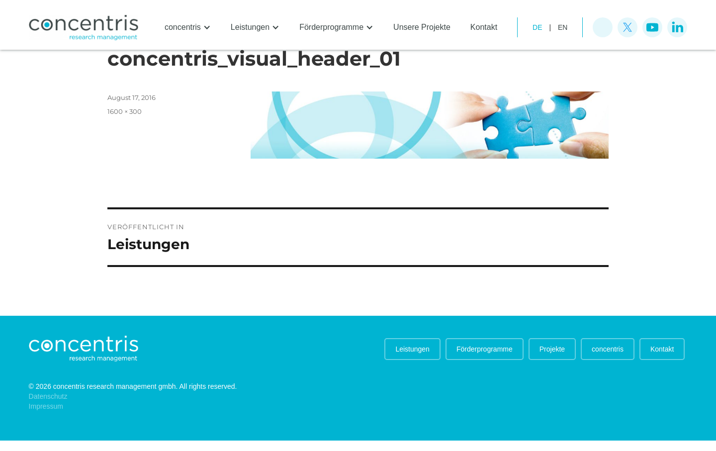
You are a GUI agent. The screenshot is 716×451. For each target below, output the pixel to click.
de (537, 27)
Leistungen (412, 349)
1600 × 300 (124, 111)
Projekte (552, 349)
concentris (608, 349)
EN (562, 27)
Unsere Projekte (421, 27)
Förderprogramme (484, 349)
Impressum (46, 406)
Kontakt (483, 27)
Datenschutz (48, 396)
